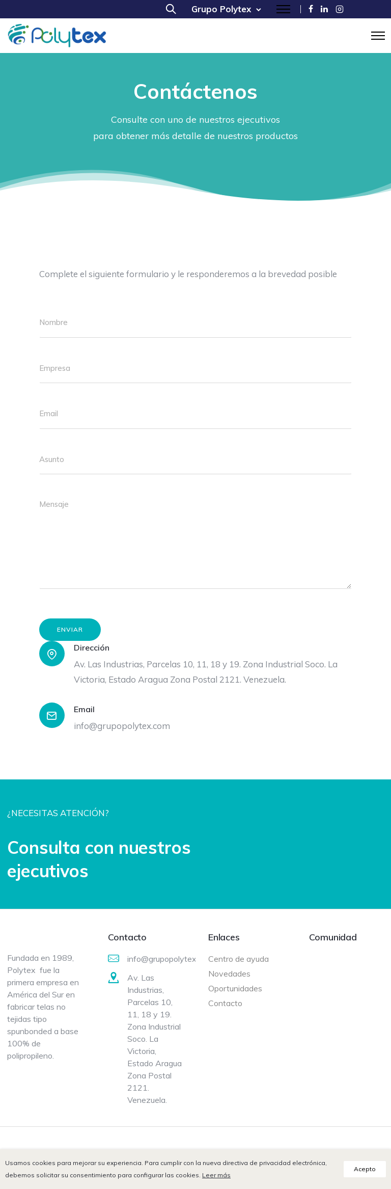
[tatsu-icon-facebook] (311, 9)
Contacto (225, 1003)
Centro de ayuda (238, 959)
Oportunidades (235, 988)
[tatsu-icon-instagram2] (340, 9)
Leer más (216, 1175)
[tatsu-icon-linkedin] (324, 9)
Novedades (229, 973)
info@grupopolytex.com (122, 725)
